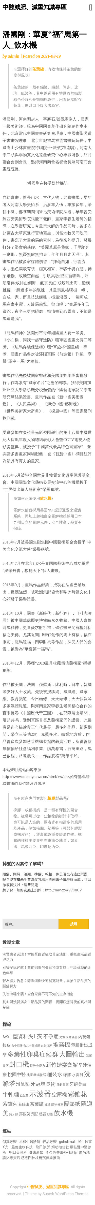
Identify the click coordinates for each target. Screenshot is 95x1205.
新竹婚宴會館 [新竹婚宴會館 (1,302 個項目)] (62, 1065)
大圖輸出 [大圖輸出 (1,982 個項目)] (72, 1054)
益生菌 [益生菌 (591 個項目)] (24, 1095)
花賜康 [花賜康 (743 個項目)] (23, 1104)
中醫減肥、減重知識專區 (35, 7)
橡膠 (51, 798)
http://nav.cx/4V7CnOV (63, 890)
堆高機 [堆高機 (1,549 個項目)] (61, 1044)
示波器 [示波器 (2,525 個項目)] (40, 1094)
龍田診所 (43, 1147)
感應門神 (28, 1158)
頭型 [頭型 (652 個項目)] (50, 1114)
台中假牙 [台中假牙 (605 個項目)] (17, 1045)
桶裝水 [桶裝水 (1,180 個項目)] (54, 1074)
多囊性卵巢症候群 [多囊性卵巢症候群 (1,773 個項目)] (33, 1054)
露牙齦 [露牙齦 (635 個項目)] (13, 1114)
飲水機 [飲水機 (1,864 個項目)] (63, 1113)
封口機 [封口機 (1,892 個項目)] (19, 1064)
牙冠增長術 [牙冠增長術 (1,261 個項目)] (43, 1084)
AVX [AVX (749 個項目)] (6, 1037)
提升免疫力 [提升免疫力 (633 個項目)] (37, 1065)
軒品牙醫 (50, 1142)
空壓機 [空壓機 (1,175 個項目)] (59, 1095)
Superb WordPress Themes (65, 1194)
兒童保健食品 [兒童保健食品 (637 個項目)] (68, 1037)
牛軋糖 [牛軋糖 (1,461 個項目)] (11, 1094)
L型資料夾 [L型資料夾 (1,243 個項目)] (21, 1036)
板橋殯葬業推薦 (47, 1158)
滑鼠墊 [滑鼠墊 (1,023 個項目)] (23, 1084)
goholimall (67, 1142)
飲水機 (45, 498)
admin (13, 56)
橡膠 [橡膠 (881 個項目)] (67, 1074)
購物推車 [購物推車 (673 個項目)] (57, 1104)
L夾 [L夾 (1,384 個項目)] (38, 1036)
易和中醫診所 (29, 1142)
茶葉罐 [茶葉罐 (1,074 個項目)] (37, 1104)
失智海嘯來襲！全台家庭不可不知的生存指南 (38, 994)
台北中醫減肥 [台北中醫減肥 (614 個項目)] (31, 1045)
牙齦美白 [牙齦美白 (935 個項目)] (78, 1084)
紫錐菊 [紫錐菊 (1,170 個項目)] (10, 1104)
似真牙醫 (10, 1142)
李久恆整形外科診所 (62, 1152)
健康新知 (36, 1152)
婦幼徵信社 (60, 1147)
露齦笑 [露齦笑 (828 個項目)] (24, 1114)
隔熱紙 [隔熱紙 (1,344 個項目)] (72, 1103)
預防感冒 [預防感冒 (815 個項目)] (38, 1114)
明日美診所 (17, 1152)
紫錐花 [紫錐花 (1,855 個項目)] (77, 1094)
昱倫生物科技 (22, 1147)
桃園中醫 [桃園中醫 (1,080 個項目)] (17, 1074)
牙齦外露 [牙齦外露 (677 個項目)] (62, 1084)
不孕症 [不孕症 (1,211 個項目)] (51, 1036)
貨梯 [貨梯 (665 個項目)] (47, 1104)
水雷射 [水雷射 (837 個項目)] (77, 1074)
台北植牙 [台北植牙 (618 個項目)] (46, 1045)
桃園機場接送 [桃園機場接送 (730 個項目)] (36, 1075)
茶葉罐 (38, 69)
